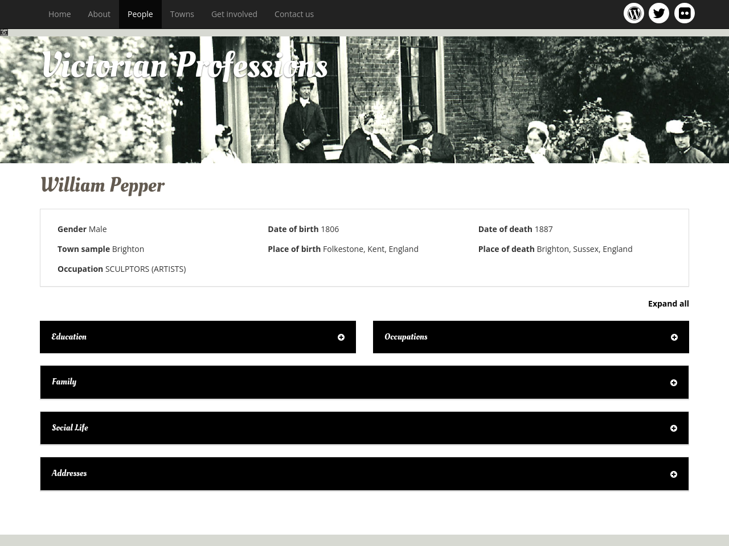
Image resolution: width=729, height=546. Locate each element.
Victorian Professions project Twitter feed (661, 12)
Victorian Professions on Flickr (687, 12)
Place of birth (294, 248)
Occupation (80, 268)
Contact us (294, 14)
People (140, 14)
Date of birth (293, 229)
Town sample (84, 248)
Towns (182, 14)
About (99, 14)
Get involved (234, 14)
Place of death (506, 248)
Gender (72, 229)
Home (59, 14)
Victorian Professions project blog (636, 12)
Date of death (505, 229)
